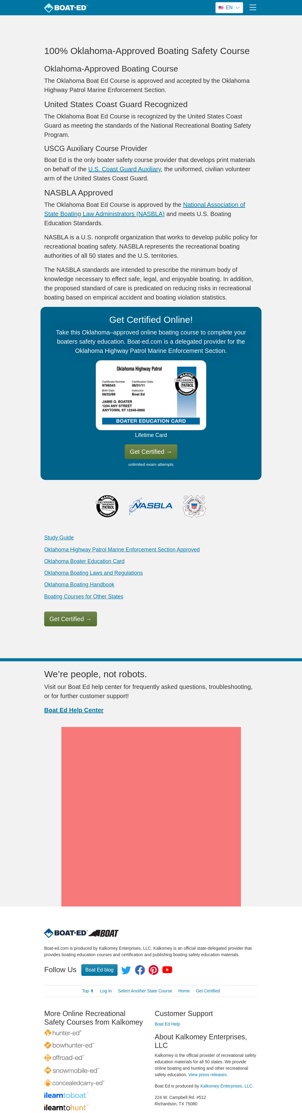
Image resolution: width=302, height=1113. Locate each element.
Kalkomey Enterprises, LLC (226, 1040)
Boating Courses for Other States (83, 596)
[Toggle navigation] (253, 7)
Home (184, 945)
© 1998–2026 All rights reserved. (143, 1093)
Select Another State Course (145, 945)
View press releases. (208, 1029)
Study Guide (59, 538)
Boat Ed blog (99, 924)
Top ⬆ (88, 945)
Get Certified (151, 451)
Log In (106, 945)
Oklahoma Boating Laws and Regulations (93, 573)
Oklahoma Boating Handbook (79, 585)
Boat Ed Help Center (73, 710)
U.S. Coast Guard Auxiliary (124, 169)
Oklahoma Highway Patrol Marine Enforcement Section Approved (122, 550)
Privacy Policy (183, 1093)
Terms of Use (215, 1093)
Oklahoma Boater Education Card (84, 561)
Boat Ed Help (167, 978)
